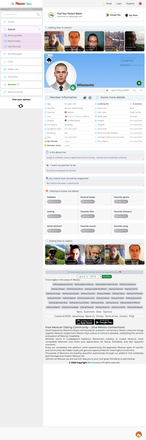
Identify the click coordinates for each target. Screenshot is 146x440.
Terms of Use (111, 392)
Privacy (99, 392)
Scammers (89, 387)
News (79, 387)
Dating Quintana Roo (58, 378)
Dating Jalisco (118, 369)
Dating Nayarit (69, 374)
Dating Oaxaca (103, 374)
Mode (107, 3)
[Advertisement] (94, 15)
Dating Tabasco (53, 383)
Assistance (139, 434)
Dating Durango (53, 369)
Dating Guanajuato (70, 369)
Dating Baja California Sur (107, 360)
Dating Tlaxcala (87, 383)
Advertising (78, 392)
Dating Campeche (128, 360)
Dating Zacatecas (134, 383)
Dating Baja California (84, 360)
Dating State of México (130, 378)
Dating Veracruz (103, 383)
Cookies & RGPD (62, 392)
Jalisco (85, 116)
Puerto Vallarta (74, 116)
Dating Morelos (54, 374)
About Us (90, 392)
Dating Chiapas (58, 365)
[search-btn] (38, 14)
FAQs (131, 392)
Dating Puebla (117, 374)
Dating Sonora (112, 378)
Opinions (107, 387)
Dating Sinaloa (97, 378)
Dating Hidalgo (103, 369)
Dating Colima (131, 365)
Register (130, 3)
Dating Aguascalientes (63, 360)
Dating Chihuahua (75, 365)
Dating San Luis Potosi (79, 378)
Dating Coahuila (116, 365)
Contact (123, 392)
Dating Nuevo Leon (86, 374)
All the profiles (13, 35)
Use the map (12, 46)
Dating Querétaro (133, 374)
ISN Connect (94, 438)
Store (99, 387)
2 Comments (137, 65)
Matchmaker (12, 41)
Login (119, 3)
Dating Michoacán (135, 369)
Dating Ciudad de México (96, 365)
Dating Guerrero (88, 369)
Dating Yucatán (118, 383)
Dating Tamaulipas (70, 383)
